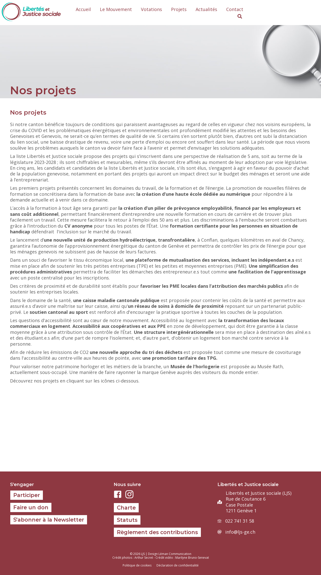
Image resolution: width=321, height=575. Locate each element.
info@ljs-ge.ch (240, 532)
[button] (240, 16)
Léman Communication (174, 554)
